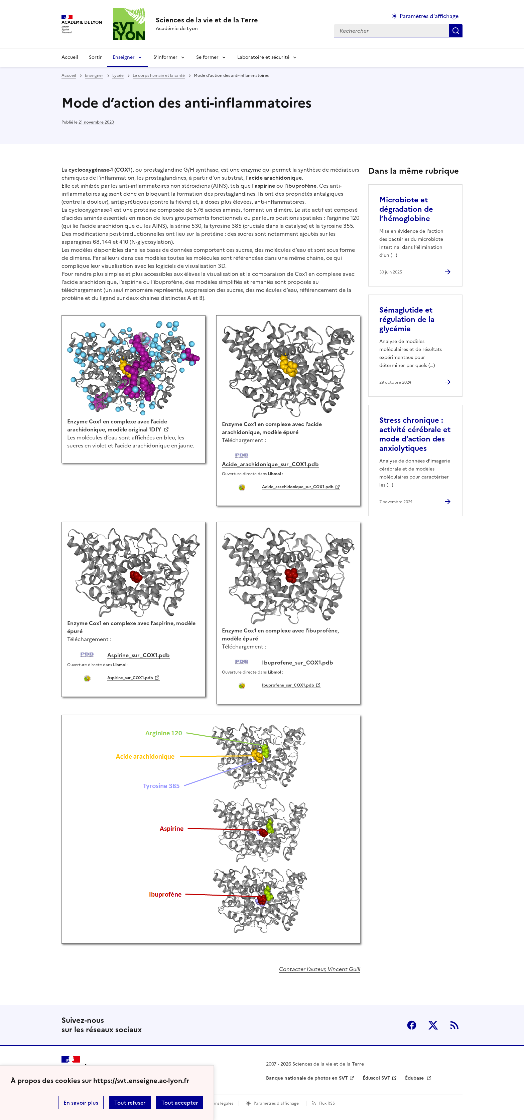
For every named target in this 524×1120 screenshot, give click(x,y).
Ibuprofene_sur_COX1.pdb (288, 685)
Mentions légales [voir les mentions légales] (217, 1103)
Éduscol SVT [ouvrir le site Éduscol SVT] (376, 1078)
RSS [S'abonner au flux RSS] (454, 1025)
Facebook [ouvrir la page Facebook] (412, 1025)
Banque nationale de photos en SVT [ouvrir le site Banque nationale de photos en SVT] (307, 1078)
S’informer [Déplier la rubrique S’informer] (165, 57)
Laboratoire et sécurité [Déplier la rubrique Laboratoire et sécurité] (263, 57)
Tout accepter (179, 1103)
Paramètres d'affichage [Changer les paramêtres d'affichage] (429, 16)
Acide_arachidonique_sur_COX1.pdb (298, 487)
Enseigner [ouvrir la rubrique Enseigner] (94, 75)
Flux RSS (327, 1103)
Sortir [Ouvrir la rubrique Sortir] (95, 57)
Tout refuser (129, 1103)
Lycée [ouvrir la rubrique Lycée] (118, 75)
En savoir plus (80, 1103)
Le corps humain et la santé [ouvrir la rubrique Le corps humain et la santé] (159, 75)
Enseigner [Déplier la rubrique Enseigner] (124, 57)
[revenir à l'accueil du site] (207, 20)
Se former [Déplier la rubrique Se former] (207, 57)
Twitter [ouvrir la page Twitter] (433, 1025)
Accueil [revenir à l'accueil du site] (69, 57)
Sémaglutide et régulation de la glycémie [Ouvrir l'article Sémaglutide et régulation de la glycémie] (406, 319)
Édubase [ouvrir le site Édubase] (415, 1078)
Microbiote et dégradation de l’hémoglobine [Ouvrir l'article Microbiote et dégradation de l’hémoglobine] (406, 209)
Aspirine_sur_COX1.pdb (130, 678)
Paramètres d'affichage (276, 1103)
